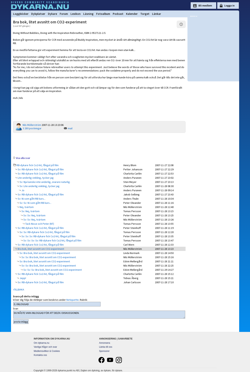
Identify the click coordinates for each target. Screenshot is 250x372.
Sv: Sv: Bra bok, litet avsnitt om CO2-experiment (48, 257)
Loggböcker (21, 14)
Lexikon (76, 14)
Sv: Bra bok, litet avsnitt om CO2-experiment (44, 253)
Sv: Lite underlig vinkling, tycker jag (39, 186)
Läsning (88, 14)
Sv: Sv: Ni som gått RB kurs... (35, 203)
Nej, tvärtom (26, 207)
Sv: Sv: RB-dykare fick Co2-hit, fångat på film (44, 232)
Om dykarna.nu (41, 343)
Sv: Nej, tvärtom (30, 211)
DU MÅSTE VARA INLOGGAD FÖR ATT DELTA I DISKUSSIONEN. (99, 315)
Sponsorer (104, 351)
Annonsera (104, 343)
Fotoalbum (103, 14)
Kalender (132, 14)
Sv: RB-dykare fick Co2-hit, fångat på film (40, 169)
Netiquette (72, 299)
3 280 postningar (32, 128)
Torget (144, 14)
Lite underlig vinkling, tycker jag (35, 177)
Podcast (118, 14)
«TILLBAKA (18, 289)
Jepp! (22, 278)
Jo (22, 190)
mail (70, 128)
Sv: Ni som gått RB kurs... (31, 198)
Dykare (52, 14)
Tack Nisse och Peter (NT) (39, 223)
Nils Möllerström (32, 125)
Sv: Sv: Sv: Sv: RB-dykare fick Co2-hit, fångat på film (52, 240)
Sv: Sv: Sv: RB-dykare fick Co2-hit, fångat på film (48, 236)
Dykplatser (38, 14)
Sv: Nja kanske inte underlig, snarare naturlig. (44, 182)
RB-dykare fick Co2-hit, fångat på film (38, 165)
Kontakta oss (40, 355)
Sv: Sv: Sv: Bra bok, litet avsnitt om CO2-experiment (52, 269)
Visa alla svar (23, 158)
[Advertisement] (99, 144)
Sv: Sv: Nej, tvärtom (34, 215)
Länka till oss (105, 347)
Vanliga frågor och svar (45, 347)
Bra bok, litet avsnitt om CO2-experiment (40, 249)
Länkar (156, 14)
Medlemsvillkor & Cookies (47, 351)
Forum (64, 14)
